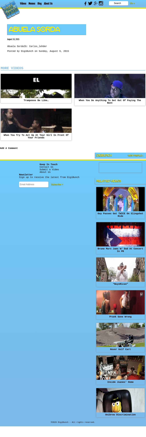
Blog (39, 3)
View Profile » (136, 161)
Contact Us (46, 173)
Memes (32, 3)
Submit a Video (49, 176)
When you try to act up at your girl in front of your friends (36, 140)
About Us (48, 3)
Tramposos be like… (36, 102)
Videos (23, 3)
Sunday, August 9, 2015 (54, 52)
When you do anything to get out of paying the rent (110, 104)
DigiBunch (27, 52)
